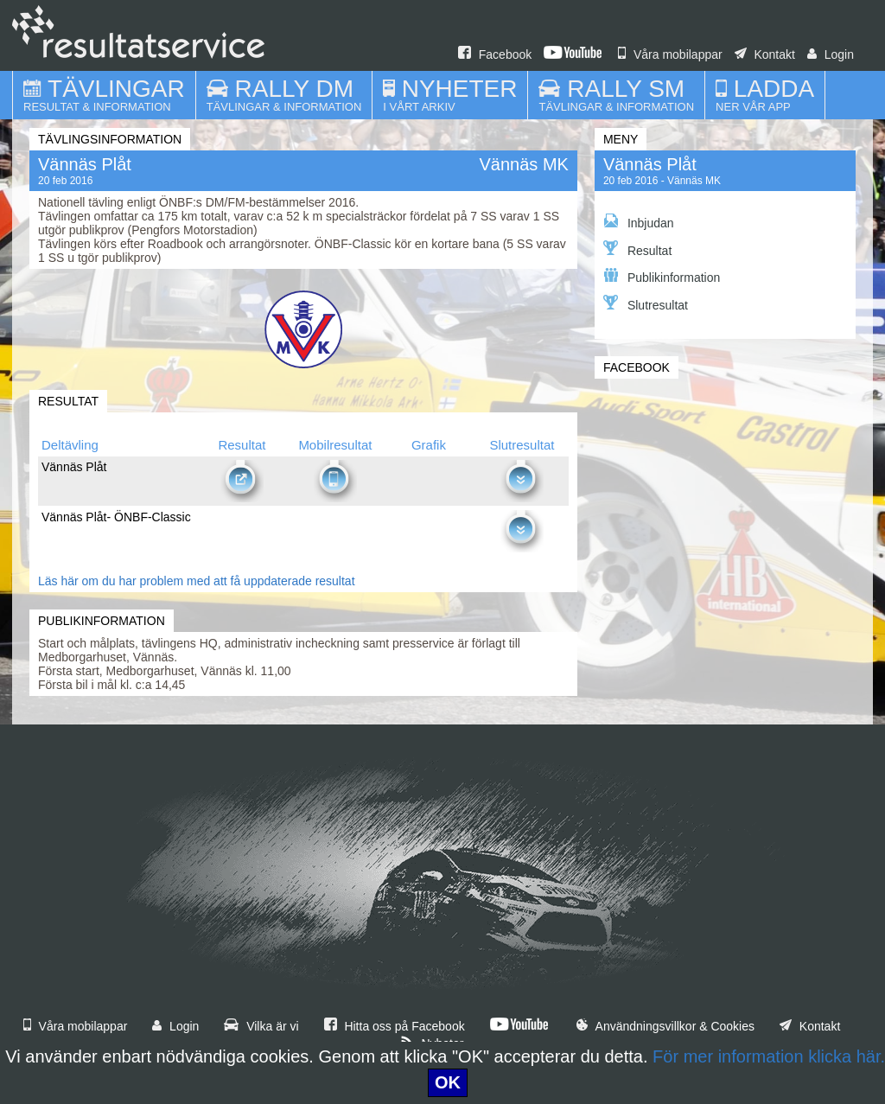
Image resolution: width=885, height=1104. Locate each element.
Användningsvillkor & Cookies (665, 1026)
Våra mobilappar (670, 54)
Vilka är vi (261, 1026)
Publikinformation (661, 276)
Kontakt (765, 54)
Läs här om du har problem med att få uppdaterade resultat (196, 581)
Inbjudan (638, 222)
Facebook (495, 54)
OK (448, 1082)
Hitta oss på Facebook (394, 1026)
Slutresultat (645, 303)
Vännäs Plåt (650, 164)
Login (830, 54)
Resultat (637, 249)
